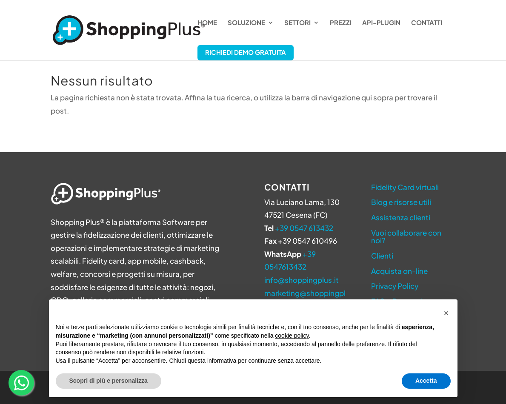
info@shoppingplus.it (301, 280)
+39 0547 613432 (304, 228)
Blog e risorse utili (401, 202)
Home (207, 23)
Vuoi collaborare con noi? (406, 236)
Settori (297, 23)
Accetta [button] (426, 380)
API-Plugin (381, 23)
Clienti (382, 255)
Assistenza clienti (400, 217)
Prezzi (341, 23)
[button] (446, 313)
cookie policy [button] (292, 335)
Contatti (426, 23)
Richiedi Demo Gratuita (245, 52)
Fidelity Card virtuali (405, 187)
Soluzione (246, 23)
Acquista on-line (399, 271)
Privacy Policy (394, 285)
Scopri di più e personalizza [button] (108, 380)
